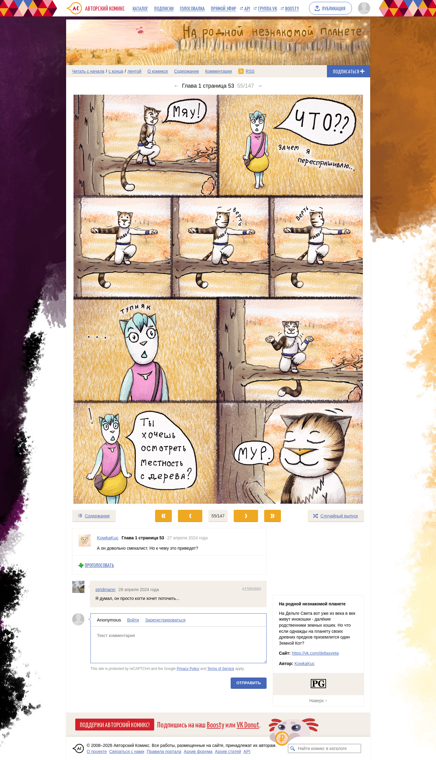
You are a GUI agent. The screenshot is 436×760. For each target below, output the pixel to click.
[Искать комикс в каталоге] (292, 748)
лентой (134, 71)
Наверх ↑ (318, 700)
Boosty (292, 8)
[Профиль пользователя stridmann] (81, 587)
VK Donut (248, 724)
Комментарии (218, 71)
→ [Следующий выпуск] (260, 86)
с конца (115, 71)
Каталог (140, 8)
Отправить (248, 683)
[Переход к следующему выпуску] (218, 299)
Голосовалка (192, 8)
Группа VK (267, 8)
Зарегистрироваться (165, 620)
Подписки (164, 8)
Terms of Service (220, 668)
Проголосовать (99, 565)
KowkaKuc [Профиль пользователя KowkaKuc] (108, 537)
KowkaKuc (304, 663)
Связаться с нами (126, 751)
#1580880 (251, 589)
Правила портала (164, 751)
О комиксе (157, 71)
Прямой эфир (223, 8)
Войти (133, 620)
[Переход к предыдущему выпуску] (104, 299)
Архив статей (228, 751)
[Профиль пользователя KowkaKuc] (85, 541)
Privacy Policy (187, 668)
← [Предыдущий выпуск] (176, 86)
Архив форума (198, 751)
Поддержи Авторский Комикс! (115, 724)
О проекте (97, 751)
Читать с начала (88, 71)
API (247, 8)
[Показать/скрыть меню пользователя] (363, 8)
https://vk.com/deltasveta (315, 653)
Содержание (186, 71)
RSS (250, 71)
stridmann (105, 589)
